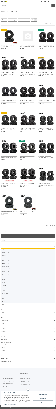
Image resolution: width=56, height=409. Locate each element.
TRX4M (4, 285)
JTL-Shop (48, 407)
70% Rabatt (4, 339)
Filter (4, 20)
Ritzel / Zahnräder (5, 336)
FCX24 (3, 279)
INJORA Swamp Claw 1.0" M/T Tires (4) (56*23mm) (8, 184)
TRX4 (3, 290)
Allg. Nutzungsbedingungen (10, 381)
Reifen (2, 304)
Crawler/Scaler (4, 320)
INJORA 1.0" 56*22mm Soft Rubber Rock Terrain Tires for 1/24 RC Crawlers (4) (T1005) (8, 73)
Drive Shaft (5, 293)
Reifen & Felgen (5, 358)
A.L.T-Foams (4, 244)
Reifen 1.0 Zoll (5, 263)
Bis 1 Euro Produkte (6, 342)
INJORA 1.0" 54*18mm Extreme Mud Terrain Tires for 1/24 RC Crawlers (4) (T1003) (27, 45)
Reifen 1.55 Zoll (6, 269)
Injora (2, 246)
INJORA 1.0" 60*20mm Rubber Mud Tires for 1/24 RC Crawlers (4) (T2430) (8, 101)
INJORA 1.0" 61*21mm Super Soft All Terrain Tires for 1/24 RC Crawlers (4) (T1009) (46, 101)
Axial (2, 317)
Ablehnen (43, 402)
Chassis (4, 277)
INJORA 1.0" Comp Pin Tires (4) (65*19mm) (27, 156)
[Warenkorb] (51, 1)
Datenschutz (6, 386)
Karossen (3, 355)
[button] (41, 1)
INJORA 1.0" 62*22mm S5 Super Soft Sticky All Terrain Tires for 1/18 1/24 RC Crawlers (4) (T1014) (28, 129)
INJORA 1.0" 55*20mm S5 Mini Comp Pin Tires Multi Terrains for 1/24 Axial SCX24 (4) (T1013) (46, 45)
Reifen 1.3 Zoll (5, 266)
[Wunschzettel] (45, 1)
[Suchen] (26, 5)
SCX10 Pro (4, 288)
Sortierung (12, 20)
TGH (2, 309)
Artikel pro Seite (23, 20)
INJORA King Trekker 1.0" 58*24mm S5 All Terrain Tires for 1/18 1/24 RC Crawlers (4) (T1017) (46, 156)
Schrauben (3, 331)
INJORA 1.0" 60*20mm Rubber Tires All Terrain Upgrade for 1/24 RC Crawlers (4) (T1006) (27, 101)
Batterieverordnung (8, 383)
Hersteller (3, 353)
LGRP (2, 315)
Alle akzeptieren (43, 394)
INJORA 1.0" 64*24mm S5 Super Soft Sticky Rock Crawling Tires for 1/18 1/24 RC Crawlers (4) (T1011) (9, 156)
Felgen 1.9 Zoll (5, 255)
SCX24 (3, 282)
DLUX (2, 312)
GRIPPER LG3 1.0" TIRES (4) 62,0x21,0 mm (7, 45)
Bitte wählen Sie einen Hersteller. (10, 236)
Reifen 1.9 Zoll (5, 271)
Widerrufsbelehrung (8, 378)
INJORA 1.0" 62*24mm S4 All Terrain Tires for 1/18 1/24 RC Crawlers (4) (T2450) (45, 129)
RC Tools (4, 301)
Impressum (5, 389)
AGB (4, 376)
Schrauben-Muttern (7, 298)
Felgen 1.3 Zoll (5, 252)
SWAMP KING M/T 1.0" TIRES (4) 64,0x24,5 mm (8, 212)
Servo (3, 296)
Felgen (2, 323)
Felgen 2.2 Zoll (5, 258)
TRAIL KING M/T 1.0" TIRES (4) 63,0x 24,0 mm (27, 212)
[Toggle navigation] (2, 1)
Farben (3, 350)
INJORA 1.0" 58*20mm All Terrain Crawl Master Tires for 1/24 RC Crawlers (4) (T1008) (46, 73)
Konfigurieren (43, 398)
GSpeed (3, 307)
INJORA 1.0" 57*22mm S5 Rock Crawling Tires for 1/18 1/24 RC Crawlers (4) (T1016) (27, 73)
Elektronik (3, 347)
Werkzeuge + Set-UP (6, 361)
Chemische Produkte (6, 345)
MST (2, 326)
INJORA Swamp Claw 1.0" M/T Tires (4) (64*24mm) (27, 184)
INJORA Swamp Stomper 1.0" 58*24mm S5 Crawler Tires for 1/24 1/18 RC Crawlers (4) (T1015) (46, 184)
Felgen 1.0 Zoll (5, 250)
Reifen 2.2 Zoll (5, 274)
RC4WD (3, 328)
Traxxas (3, 334)
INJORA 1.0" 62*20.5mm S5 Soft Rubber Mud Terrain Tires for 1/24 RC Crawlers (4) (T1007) (8, 129)
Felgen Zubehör (6, 260)
